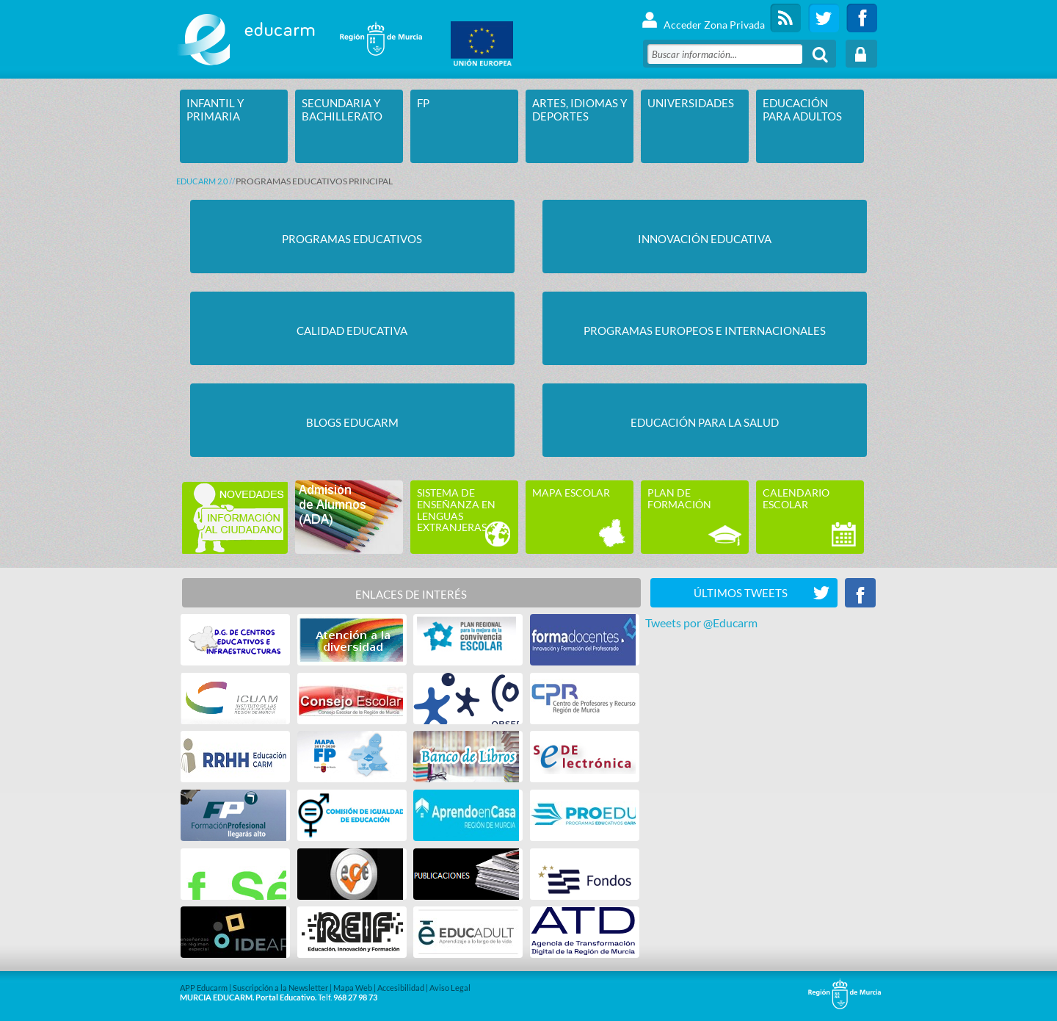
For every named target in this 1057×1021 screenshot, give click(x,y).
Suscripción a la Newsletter (280, 987)
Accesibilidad (400, 987)
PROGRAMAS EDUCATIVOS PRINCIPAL (314, 181)
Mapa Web (352, 987)
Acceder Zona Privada (703, 18)
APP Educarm (204, 987)
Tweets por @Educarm (701, 622)
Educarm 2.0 (202, 181)
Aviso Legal (450, 987)
